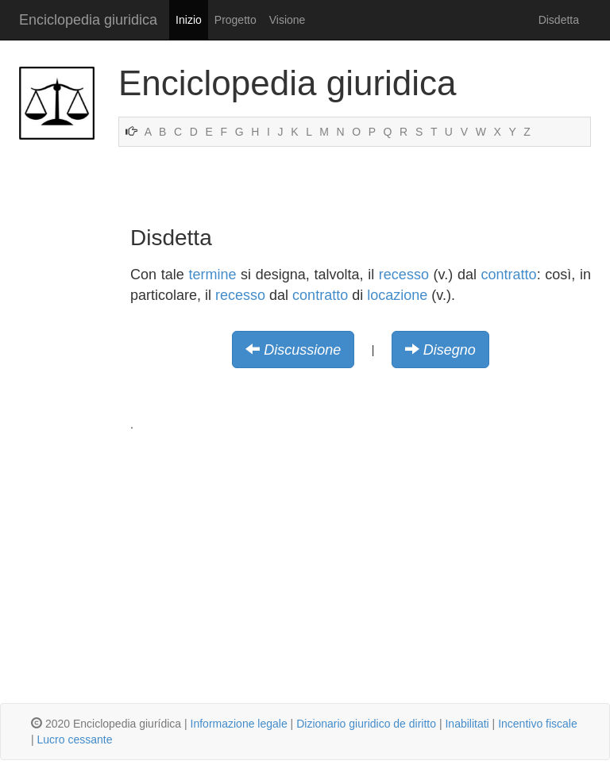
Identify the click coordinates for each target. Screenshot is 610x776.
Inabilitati (466, 723)
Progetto (235, 19)
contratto (509, 274)
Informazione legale (239, 723)
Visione (287, 19)
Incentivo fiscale (537, 723)
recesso (404, 274)
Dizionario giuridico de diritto (366, 723)
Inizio (189, 19)
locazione (397, 295)
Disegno (449, 350)
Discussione (302, 350)
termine (212, 274)
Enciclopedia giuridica (88, 20)
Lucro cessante (75, 739)
